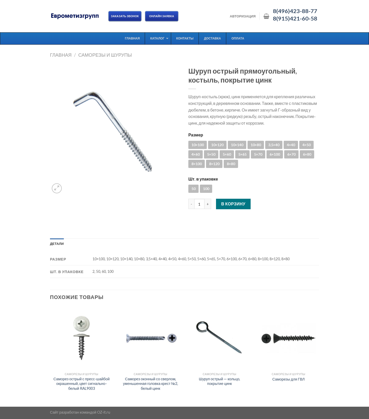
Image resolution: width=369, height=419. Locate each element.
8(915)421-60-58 (295, 18)
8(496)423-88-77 (295, 11)
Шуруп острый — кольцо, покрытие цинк (219, 381)
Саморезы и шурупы (105, 55)
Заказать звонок (125, 16)
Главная (60, 55)
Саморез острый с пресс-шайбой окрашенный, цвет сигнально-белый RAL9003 (82, 384)
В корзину (233, 203)
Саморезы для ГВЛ (288, 379)
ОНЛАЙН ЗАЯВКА (161, 16)
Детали (57, 244)
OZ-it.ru (103, 412)
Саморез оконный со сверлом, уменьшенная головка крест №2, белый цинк (150, 384)
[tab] (57, 243)
